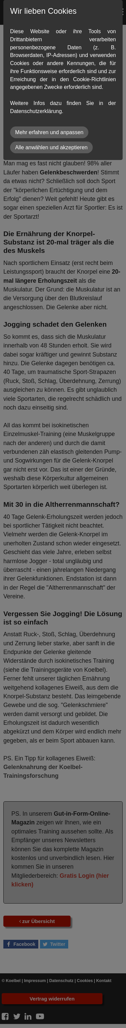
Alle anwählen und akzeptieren (51, 147)
